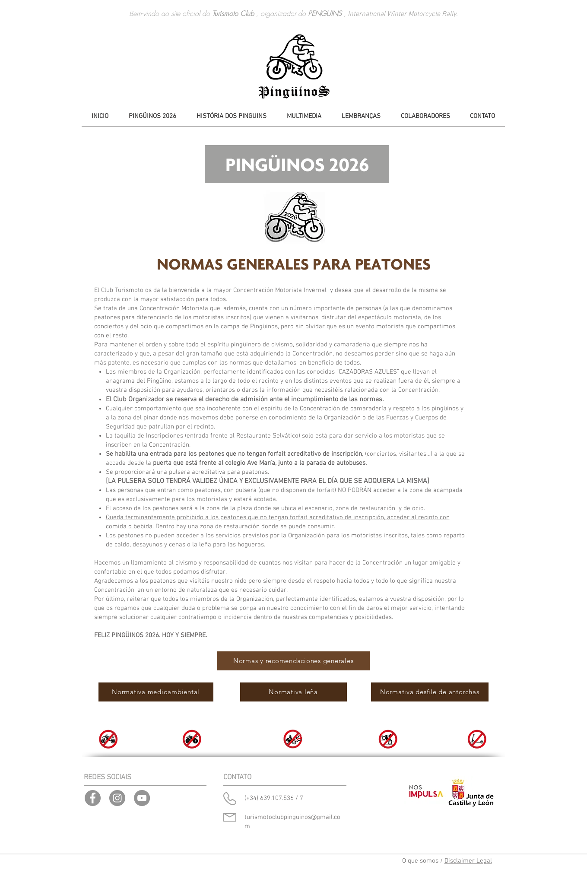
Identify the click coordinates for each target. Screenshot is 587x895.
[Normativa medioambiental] (155, 691)
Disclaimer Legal (468, 861)
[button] (232, 116)
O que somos (420, 861)
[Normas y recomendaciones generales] (293, 660)
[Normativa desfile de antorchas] (430, 691)
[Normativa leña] (293, 691)
